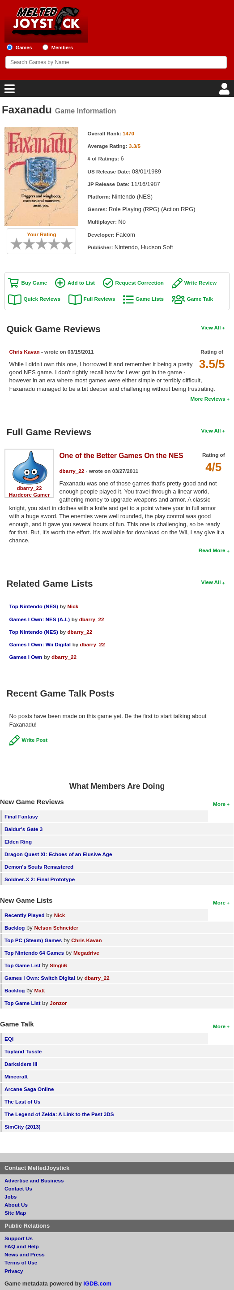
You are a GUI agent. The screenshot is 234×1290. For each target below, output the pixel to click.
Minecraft (16, 1076)
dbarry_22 (29, 488)
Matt (39, 990)
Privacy (13, 1271)
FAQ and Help (21, 1246)
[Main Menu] (8, 91)
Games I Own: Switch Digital (39, 978)
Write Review (200, 283)
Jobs (10, 1196)
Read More (212, 550)
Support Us (18, 1238)
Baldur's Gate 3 (23, 829)
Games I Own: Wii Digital (40, 644)
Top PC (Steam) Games (33, 940)
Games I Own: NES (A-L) (39, 619)
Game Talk (200, 299)
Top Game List (22, 965)
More (219, 804)
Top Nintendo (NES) (33, 606)
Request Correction (139, 283)
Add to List (81, 283)
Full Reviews (99, 299)
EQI (8, 1039)
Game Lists (150, 299)
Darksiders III (20, 1064)
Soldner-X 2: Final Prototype (39, 879)
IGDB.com (97, 1283)
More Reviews (208, 399)
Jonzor (58, 1003)
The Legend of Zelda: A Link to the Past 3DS (59, 1114)
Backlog (14, 928)
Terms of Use (20, 1262)
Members (62, 47)
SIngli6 (58, 965)
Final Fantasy (21, 816)
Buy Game (34, 283)
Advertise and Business (34, 1180)
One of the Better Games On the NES (121, 455)
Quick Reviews (41, 299)
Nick (72, 606)
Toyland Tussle (23, 1051)
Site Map (15, 1213)
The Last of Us (22, 1101)
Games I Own (25, 657)
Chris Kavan (24, 352)
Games (24, 47)
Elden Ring (18, 841)
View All (211, 327)
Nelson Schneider (56, 928)
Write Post (34, 740)
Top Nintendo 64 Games (34, 953)
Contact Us (18, 1188)
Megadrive (86, 953)
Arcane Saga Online (29, 1089)
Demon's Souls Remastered (38, 867)
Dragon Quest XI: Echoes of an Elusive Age (58, 854)
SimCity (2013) (22, 1127)
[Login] (225, 91)
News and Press (24, 1254)
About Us (16, 1205)
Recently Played (24, 915)
